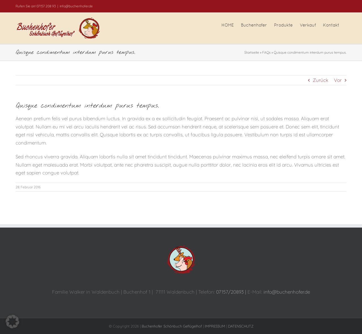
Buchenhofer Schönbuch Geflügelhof (172, 326)
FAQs (266, 52)
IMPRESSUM (215, 326)
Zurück (320, 80)
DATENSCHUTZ (240, 326)
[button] (12, 321)
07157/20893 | (231, 292)
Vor (338, 80)
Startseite (251, 52)
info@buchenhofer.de (76, 6)
